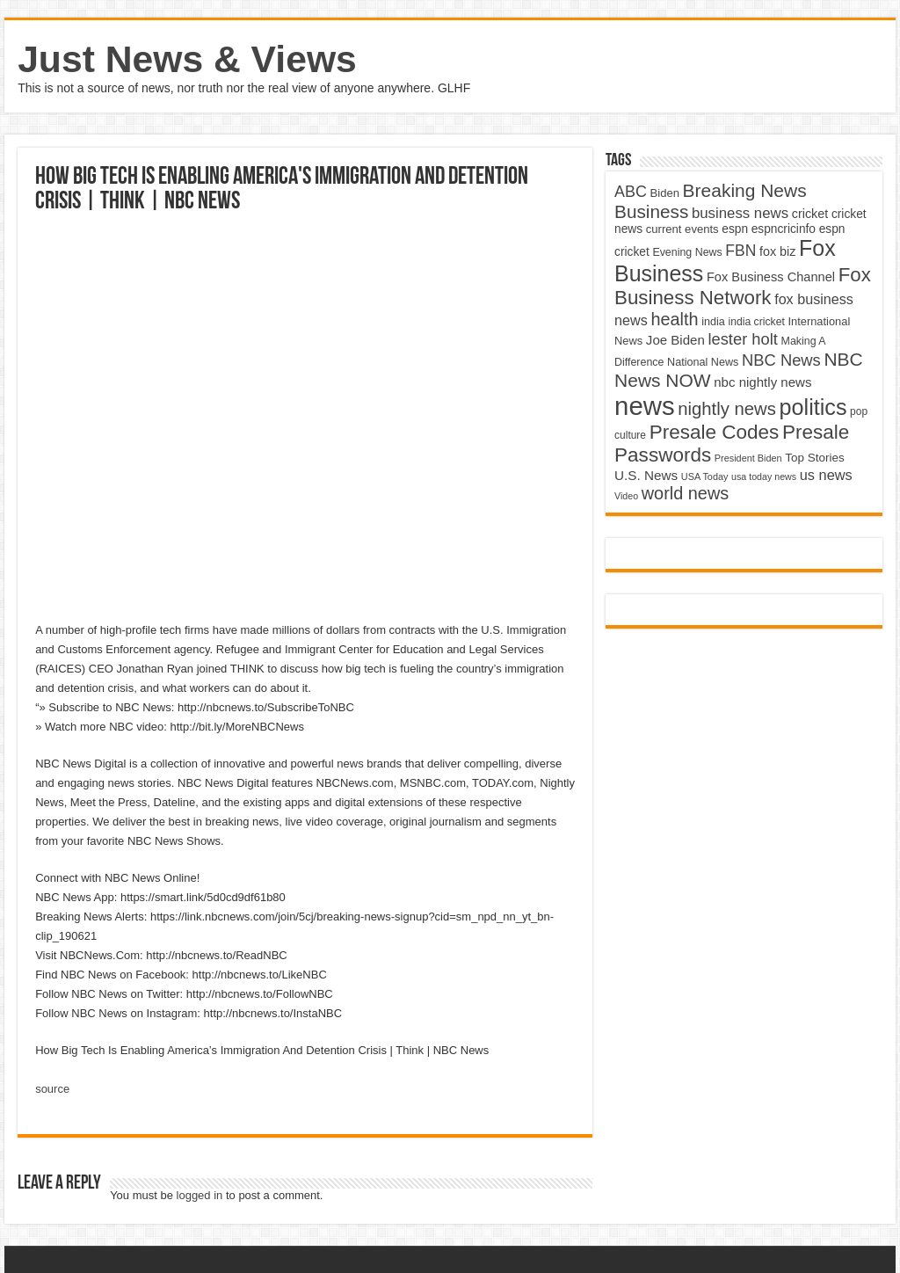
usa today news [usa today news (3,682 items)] (763, 476)
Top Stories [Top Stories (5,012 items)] (815, 457)
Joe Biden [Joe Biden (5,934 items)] (675, 339)
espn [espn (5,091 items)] (735, 229)
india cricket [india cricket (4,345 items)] (756, 322)
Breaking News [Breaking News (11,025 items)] (745, 190)
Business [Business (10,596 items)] (651, 211)
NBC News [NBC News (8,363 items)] (781, 360)
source (52, 1088)
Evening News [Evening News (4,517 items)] (687, 252)
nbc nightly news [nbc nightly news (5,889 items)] (762, 382)
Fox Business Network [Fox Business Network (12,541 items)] (742, 286)
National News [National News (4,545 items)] (702, 362)
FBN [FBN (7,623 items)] (740, 250)
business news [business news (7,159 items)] (740, 213)
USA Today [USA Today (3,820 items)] (705, 476)
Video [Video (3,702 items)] (626, 496)
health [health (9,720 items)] (674, 319)
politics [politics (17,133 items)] (813, 407)
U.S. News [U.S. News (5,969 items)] (646, 475)
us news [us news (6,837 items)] (826, 475)
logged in (200, 1195)
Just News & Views (187, 59)
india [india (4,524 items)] (713, 322)
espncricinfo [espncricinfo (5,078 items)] (783, 229)
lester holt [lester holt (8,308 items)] (743, 339)
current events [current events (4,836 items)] (682, 229)
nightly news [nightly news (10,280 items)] (727, 408)
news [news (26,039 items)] (644, 405)
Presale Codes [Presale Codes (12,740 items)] (715, 432)
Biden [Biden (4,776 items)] (664, 193)
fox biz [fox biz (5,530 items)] (777, 251)
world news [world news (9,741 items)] (685, 493)
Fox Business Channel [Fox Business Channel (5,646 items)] (771, 277)
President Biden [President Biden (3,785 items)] (748, 458)
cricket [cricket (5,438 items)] (810, 214)
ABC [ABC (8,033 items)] (630, 191)
